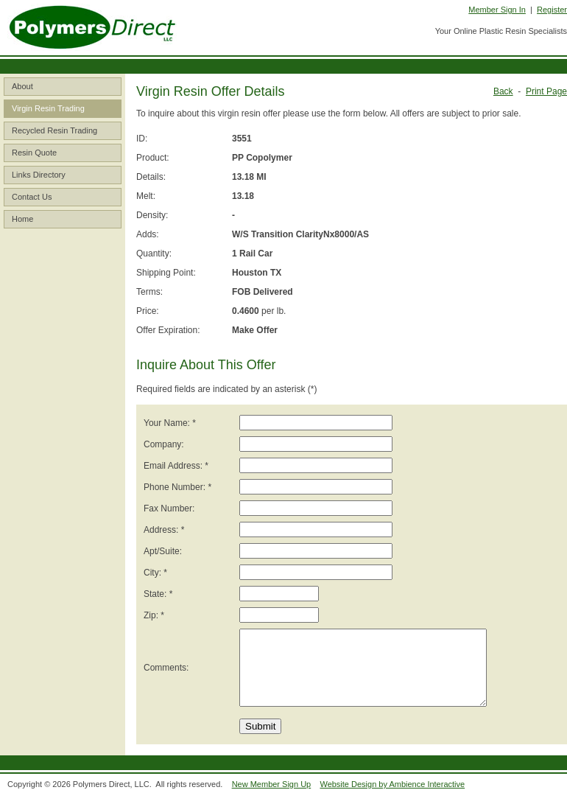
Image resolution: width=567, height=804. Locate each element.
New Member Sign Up (271, 784)
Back (503, 91)
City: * (155, 572)
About (22, 86)
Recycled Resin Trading (54, 130)
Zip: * (154, 615)
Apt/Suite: (163, 551)
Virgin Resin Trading (48, 108)
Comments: (166, 668)
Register (552, 9)
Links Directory (39, 174)
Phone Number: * (177, 487)
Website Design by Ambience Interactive (392, 784)
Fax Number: (169, 508)
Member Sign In (497, 9)
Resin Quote (34, 152)
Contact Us (32, 196)
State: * (158, 594)
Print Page (546, 91)
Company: (164, 444)
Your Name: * (170, 423)
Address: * (164, 530)
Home (22, 218)
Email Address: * (176, 466)
